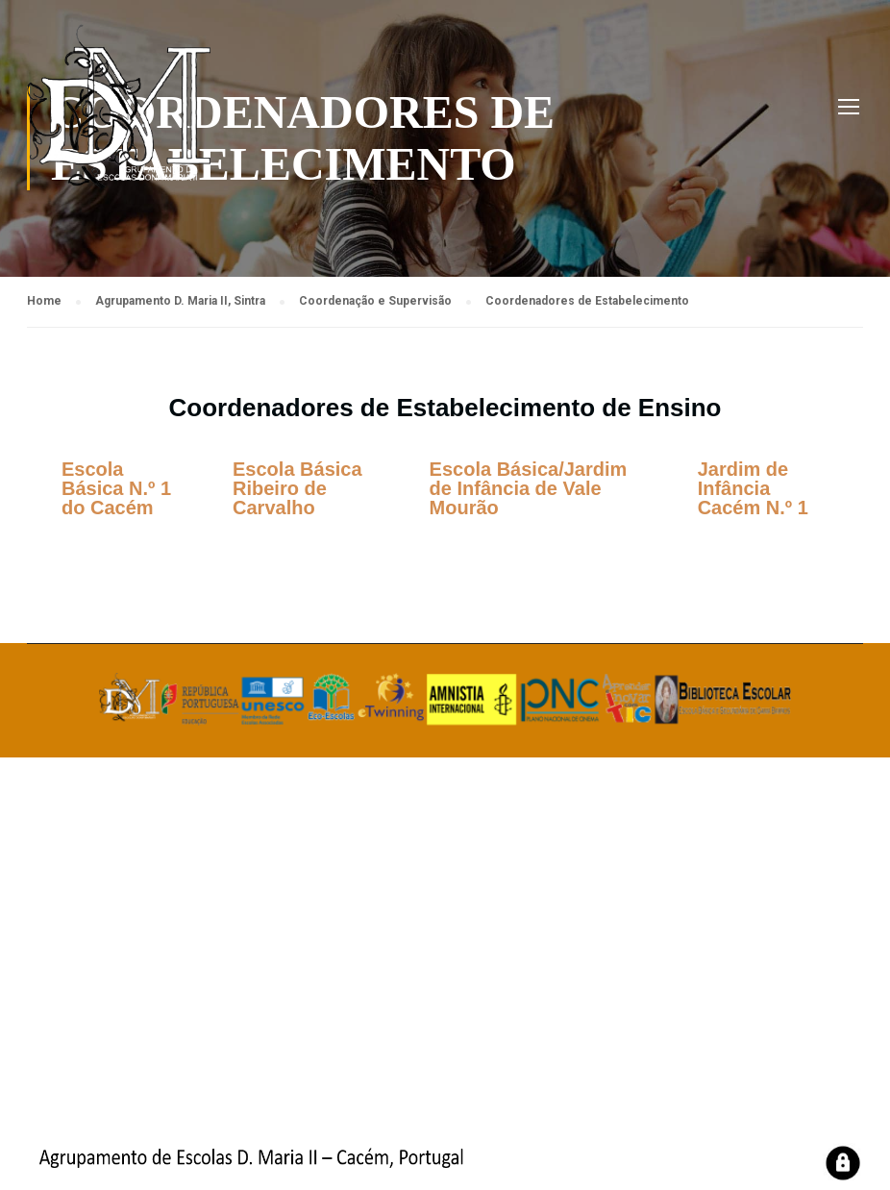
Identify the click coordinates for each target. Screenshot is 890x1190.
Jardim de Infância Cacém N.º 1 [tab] (753, 488)
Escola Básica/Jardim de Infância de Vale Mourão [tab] (529, 488)
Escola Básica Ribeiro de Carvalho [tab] (297, 488)
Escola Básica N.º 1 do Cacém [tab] (116, 488)
